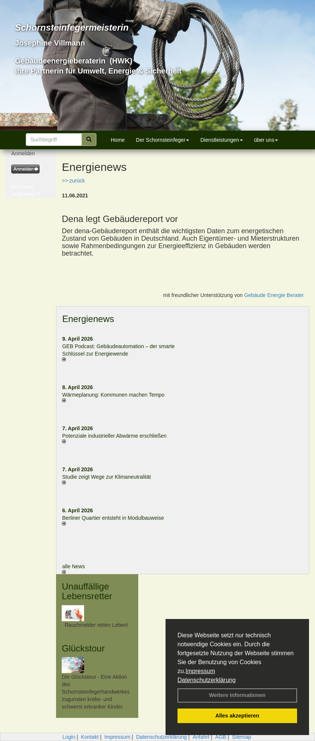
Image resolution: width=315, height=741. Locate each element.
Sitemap (241, 737)
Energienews (88, 319)
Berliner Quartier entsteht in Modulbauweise (113, 518)
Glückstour (83, 648)
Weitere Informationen (237, 695)
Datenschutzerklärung (206, 680)
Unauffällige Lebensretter (87, 591)
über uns (266, 140)
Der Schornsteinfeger (162, 140)
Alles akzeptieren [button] (237, 716)
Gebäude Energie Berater (274, 295)
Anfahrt (200, 737)
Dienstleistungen (221, 140)
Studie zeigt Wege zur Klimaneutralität (106, 477)
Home (118, 140)
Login (68, 737)
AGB (220, 737)
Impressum (200, 671)
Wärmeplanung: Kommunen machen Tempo (113, 395)
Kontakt (90, 737)
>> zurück (73, 181)
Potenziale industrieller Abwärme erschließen (114, 436)
